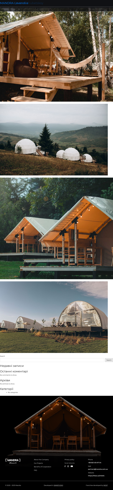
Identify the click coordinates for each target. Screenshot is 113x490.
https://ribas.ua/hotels (96, 476)
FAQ (35, 470)
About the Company (41, 459)
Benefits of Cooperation (42, 467)
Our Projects (38, 463)
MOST (105, 485)
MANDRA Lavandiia (14, 3)
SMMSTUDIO (58, 485)
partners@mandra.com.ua (98, 469)
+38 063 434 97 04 (94, 463)
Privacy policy (69, 459)
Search (2, 356)
